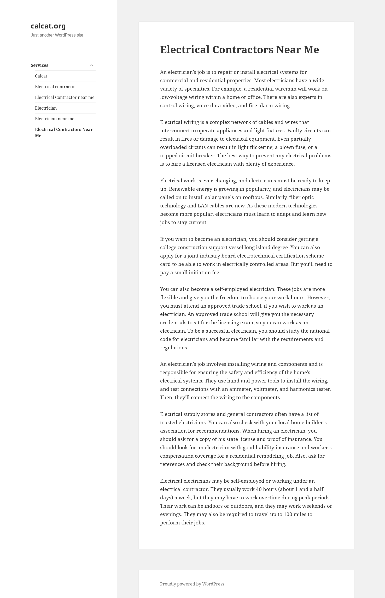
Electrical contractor (55, 86)
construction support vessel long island (224, 247)
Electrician (46, 108)
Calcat (41, 76)
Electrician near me (54, 119)
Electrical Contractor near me (65, 97)
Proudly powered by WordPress (192, 584)
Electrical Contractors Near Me (64, 133)
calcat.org (48, 26)
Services (39, 65)
